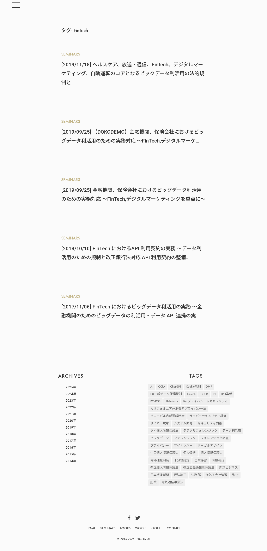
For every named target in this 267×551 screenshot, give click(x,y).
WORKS (140, 528)
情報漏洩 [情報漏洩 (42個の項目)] (218, 460)
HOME (91, 528)
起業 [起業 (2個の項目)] (153, 482)
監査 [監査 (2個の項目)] (235, 475)
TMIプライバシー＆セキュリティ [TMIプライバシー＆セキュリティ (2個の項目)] (205, 401)
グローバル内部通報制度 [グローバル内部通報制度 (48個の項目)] (167, 416)
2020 (69, 421)
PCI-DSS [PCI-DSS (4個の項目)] (155, 401)
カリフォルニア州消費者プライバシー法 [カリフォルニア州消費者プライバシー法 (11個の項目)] (178, 409)
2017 (69, 441)
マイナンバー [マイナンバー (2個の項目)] (183, 445)
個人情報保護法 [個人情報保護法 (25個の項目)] (211, 453)
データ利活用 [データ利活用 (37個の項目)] (231, 431)
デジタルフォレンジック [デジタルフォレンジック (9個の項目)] (200, 431)
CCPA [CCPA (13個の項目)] (161, 386)
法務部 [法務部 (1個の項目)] (196, 475)
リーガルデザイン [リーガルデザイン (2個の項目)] (210, 445)
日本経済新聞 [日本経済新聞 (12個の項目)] (159, 475)
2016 (69, 448)
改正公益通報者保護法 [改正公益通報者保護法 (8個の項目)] (198, 467)
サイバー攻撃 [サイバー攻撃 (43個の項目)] (159, 423)
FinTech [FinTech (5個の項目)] (191, 394)
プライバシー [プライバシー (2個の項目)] (159, 445)
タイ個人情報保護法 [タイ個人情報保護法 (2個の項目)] (164, 431)
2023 (69, 400)
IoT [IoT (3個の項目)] (214, 394)
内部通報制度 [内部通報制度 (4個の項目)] (159, 460)
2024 (69, 394)
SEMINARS (70, 54)
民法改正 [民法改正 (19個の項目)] (180, 475)
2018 (69, 434)
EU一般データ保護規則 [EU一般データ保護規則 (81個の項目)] (166, 394)
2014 (69, 461)
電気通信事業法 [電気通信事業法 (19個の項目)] (172, 482)
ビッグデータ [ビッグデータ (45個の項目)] (159, 438)
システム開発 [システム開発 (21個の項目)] (183, 423)
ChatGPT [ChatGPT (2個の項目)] (175, 386)
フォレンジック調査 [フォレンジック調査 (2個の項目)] (215, 438)
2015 (69, 454)
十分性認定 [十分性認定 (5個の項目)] (181, 460)
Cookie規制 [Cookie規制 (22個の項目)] (193, 386)
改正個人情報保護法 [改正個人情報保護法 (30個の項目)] (164, 467)
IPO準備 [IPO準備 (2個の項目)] (226, 394)
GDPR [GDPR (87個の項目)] (204, 394)
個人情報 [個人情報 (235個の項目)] (189, 453)
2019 (69, 427)
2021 (69, 414)
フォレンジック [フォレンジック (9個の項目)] (185, 438)
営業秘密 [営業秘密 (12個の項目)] (200, 460)
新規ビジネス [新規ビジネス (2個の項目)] (228, 467)
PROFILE (156, 528)
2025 (69, 387)
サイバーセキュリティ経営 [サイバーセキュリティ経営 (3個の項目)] (207, 416)
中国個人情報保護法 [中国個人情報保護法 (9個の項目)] (164, 453)
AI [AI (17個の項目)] (151, 386)
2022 (69, 407)
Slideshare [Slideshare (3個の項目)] (171, 401)
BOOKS (125, 528)
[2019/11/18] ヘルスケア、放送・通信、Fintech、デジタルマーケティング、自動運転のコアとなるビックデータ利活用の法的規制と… (132, 73)
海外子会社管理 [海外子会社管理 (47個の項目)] (216, 475)
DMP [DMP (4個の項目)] (209, 386)
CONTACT (174, 528)
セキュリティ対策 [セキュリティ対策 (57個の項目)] (210, 423)
